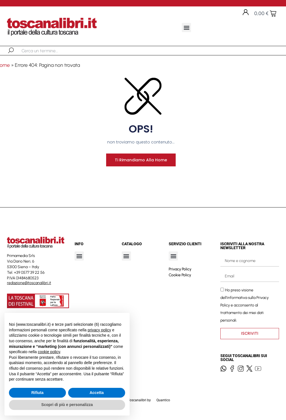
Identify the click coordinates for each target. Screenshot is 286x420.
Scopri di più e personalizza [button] (67, 404)
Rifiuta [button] (37, 392)
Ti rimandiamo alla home (139, 163)
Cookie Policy (180, 277)
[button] (186, 27)
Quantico (163, 403)
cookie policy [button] (49, 352)
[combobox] (50, 50)
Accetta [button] (97, 392)
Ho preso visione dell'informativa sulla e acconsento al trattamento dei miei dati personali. (244, 308)
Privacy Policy (180, 272)
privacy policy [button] (99, 330)
